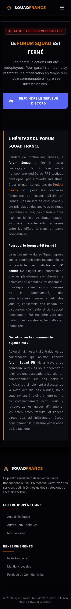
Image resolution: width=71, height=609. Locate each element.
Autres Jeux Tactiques (20, 525)
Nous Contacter (16, 558)
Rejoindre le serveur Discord (33, 100)
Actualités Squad (16, 517)
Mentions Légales (17, 566)
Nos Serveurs (14, 533)
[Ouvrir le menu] (62, 8)
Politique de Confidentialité (23, 575)
